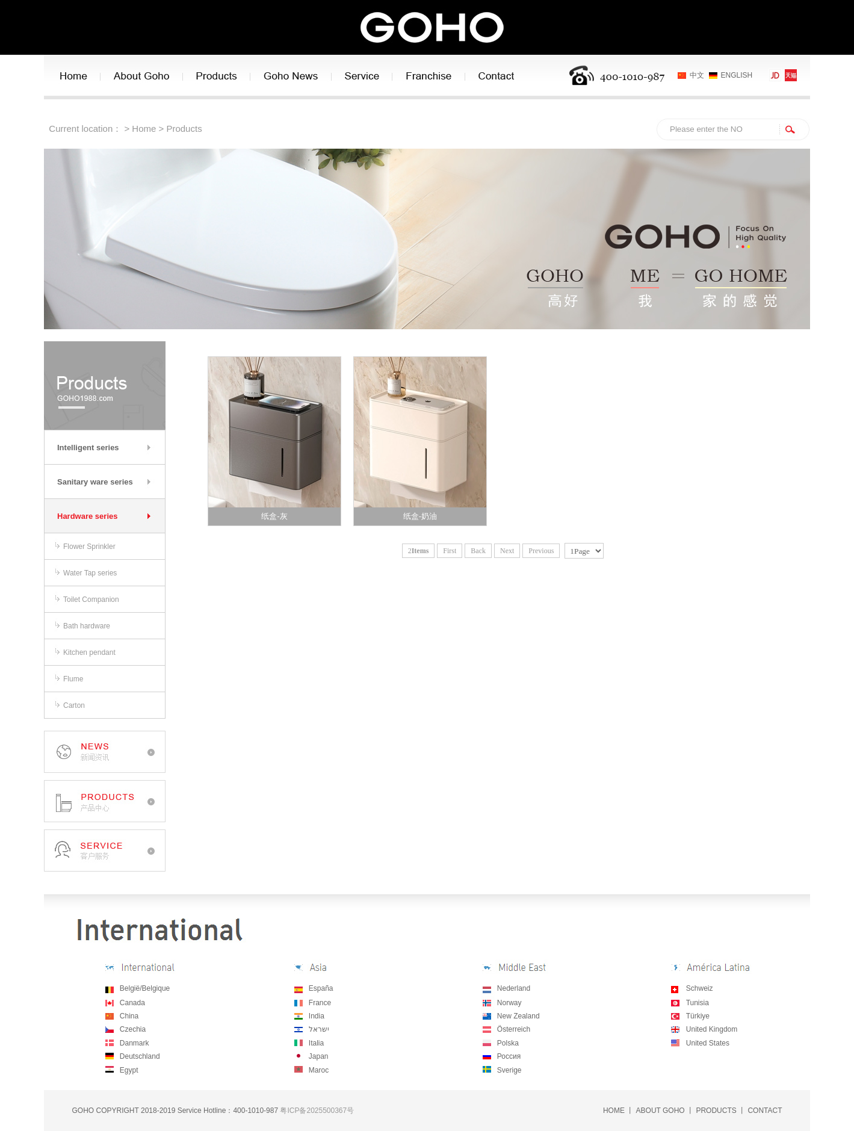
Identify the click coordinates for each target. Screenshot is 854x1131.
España (321, 988)
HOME (614, 1110)
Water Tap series (90, 573)
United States (707, 1043)
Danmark (134, 1043)
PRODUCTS (716, 1110)
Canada (132, 1003)
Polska (508, 1043)
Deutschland (140, 1056)
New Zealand (518, 1016)
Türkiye (698, 1016)
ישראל (318, 1029)
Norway (509, 1003)
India (316, 1016)
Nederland (513, 988)
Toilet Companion (91, 599)
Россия (509, 1056)
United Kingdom (711, 1029)
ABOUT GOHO (660, 1110)
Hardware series (87, 516)
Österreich (513, 1029)
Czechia (133, 1029)
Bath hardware (86, 626)
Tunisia (697, 1003)
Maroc (319, 1070)
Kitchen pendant (89, 652)
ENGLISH (737, 75)
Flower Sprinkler (89, 546)
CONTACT (764, 1110)
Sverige (509, 1070)
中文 (697, 75)
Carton (74, 705)
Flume (73, 679)
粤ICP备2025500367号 (317, 1110)
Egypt (129, 1070)
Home (144, 128)
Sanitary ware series (95, 481)
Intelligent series (88, 447)
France (320, 1003)
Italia (316, 1043)
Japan (319, 1056)
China (129, 1016)
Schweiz (699, 988)
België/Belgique (145, 988)
